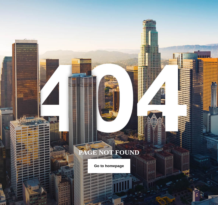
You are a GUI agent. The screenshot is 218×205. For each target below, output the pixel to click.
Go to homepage (109, 166)
